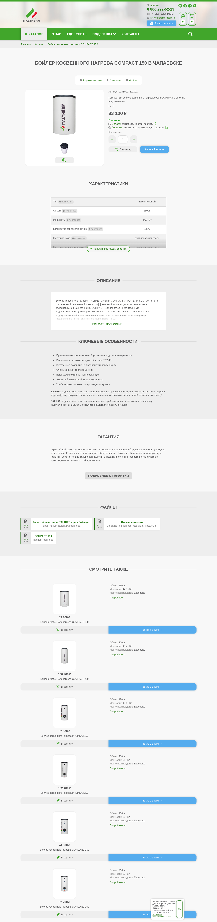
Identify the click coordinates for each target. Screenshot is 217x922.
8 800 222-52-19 (160, 9)
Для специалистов (173, 824)
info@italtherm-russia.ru (162, 18)
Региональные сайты (101, 899)
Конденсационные (76, 844)
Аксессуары (130, 849)
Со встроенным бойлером (81, 839)
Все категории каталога (71, 899)
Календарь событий (170, 849)
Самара (114, 889)
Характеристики (92, 80)
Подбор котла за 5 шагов (82, 849)
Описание (115, 80)
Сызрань (126, 889)
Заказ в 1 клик (152, 149)
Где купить (77, 34)
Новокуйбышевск (97, 889)
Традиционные (74, 829)
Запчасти (129, 844)
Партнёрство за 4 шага (175, 834)
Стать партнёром (169, 839)
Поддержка (104, 34)
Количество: (115, 132)
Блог (30, 849)
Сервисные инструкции (172, 829)
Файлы (133, 80)
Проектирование (37, 839)
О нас (56, 34)
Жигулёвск (79, 889)
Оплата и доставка (131, 839)
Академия (168, 844)
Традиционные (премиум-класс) (84, 834)
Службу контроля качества (76, 866)
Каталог (35, 34)
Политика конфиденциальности (137, 899)
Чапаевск (154, 5)
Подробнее (59, 601)
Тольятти (139, 889)
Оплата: (116, 124)
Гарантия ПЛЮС (129, 834)
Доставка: (117, 127)
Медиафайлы (39, 834)
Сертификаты (36, 829)
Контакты (130, 34)
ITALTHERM (37, 899)
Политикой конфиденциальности (162, 915)
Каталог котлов (77, 824)
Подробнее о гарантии (108, 475)
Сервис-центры (129, 829)
